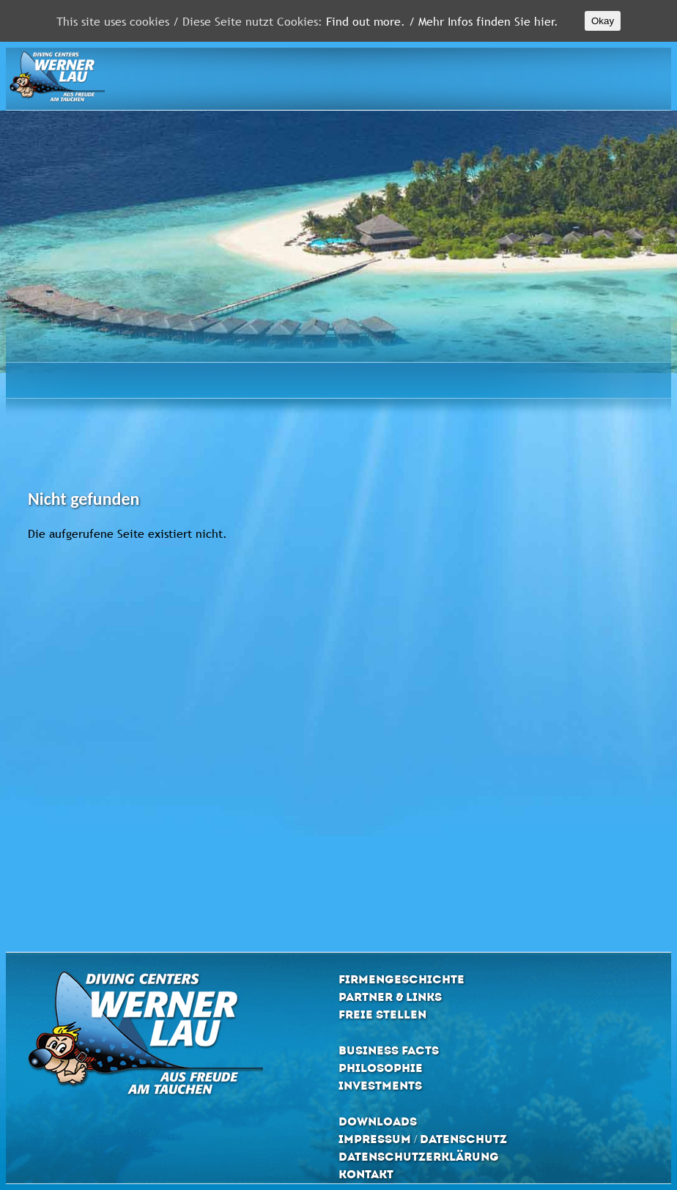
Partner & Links (390, 997)
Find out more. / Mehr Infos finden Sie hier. (442, 21)
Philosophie (380, 1068)
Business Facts (388, 1050)
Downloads (377, 1121)
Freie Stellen (382, 1014)
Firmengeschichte (401, 979)
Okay (602, 20)
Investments (380, 1086)
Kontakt (365, 1174)
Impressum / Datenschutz (422, 1139)
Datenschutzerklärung (418, 1157)
